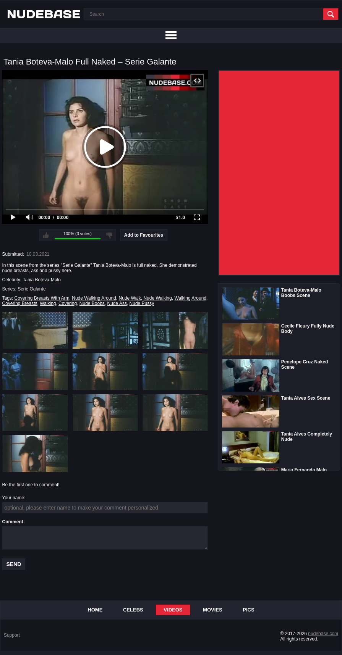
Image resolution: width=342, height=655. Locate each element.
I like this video (45, 235)
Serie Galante (31, 289)
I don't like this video (109, 235)
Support (12, 635)
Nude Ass (117, 303)
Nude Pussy (142, 303)
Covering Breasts (19, 303)
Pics (248, 610)
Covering (67, 303)
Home (95, 610)
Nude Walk (130, 298)
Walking (48, 303)
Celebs (133, 610)
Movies (212, 610)
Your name (13, 497)
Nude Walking (157, 298)
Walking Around (190, 298)
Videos (173, 610)
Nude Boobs (92, 303)
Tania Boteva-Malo (42, 279)
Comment (12, 521)
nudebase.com (323, 633)
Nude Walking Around (94, 298)
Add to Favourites (143, 235)
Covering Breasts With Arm (42, 298)
